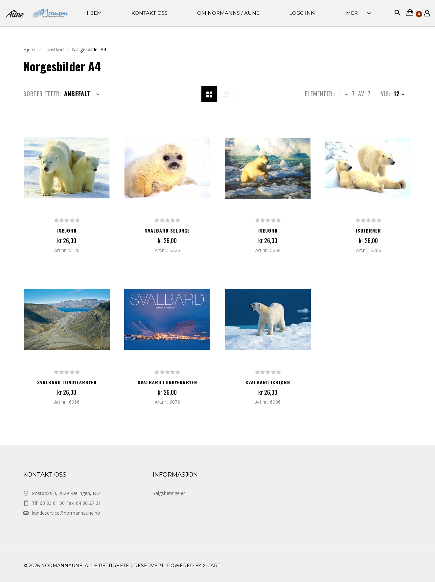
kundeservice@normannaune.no (66, 513)
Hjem (29, 49)
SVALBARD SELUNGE (167, 230)
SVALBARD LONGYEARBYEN (67, 382)
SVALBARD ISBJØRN (267, 382)
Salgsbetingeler (169, 493)
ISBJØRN (67, 230)
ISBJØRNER (368, 230)
